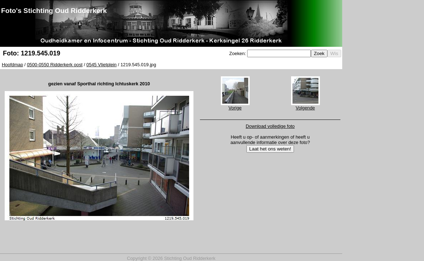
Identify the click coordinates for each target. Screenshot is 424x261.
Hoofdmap (12, 64)
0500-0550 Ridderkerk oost (54, 64)
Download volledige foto (270, 126)
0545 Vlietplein (101, 64)
